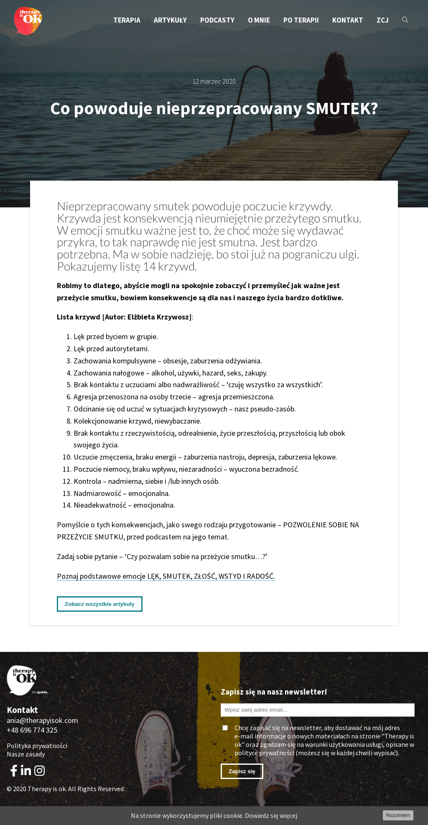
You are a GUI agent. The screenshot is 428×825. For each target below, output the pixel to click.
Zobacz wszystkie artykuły (100, 604)
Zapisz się (242, 771)
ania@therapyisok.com (42, 720)
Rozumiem (398, 815)
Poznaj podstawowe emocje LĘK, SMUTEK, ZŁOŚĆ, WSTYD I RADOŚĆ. (166, 576)
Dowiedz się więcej (271, 815)
